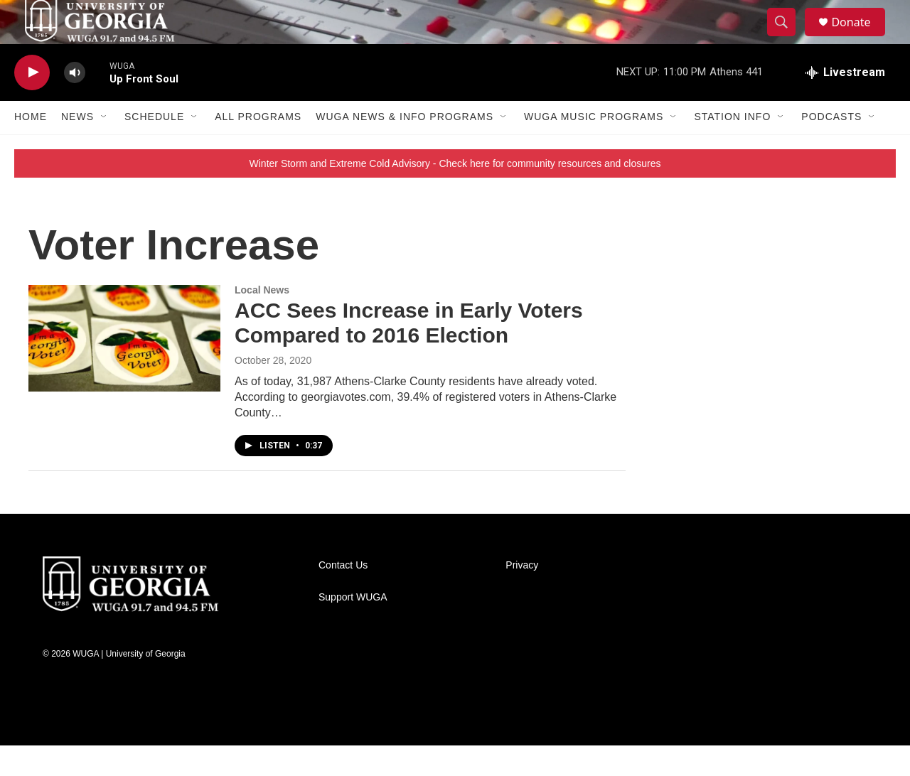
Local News (262, 320)
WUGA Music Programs (593, 147)
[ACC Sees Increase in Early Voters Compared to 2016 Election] (124, 369)
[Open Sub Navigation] (104, 147)
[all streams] (845, 103)
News (77, 147)
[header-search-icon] (788, 37)
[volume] (75, 103)
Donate (859, 37)
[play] (32, 103)
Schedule (154, 147)
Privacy (521, 596)
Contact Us (343, 596)
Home (30, 147)
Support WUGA (352, 628)
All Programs (258, 147)
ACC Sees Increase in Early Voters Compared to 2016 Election (409, 354)
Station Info (732, 147)
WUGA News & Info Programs (404, 147)
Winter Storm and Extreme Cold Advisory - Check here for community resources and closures (455, 194)
